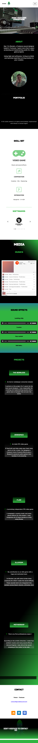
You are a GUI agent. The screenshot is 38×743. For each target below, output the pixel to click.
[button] (8, 221)
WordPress (25, 741)
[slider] (17, 323)
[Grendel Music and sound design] (6, 3)
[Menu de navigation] (35, 3)
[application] (19, 323)
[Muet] (31, 323)
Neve (11, 741)
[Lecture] (3, 323)
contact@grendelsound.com (19, 701)
